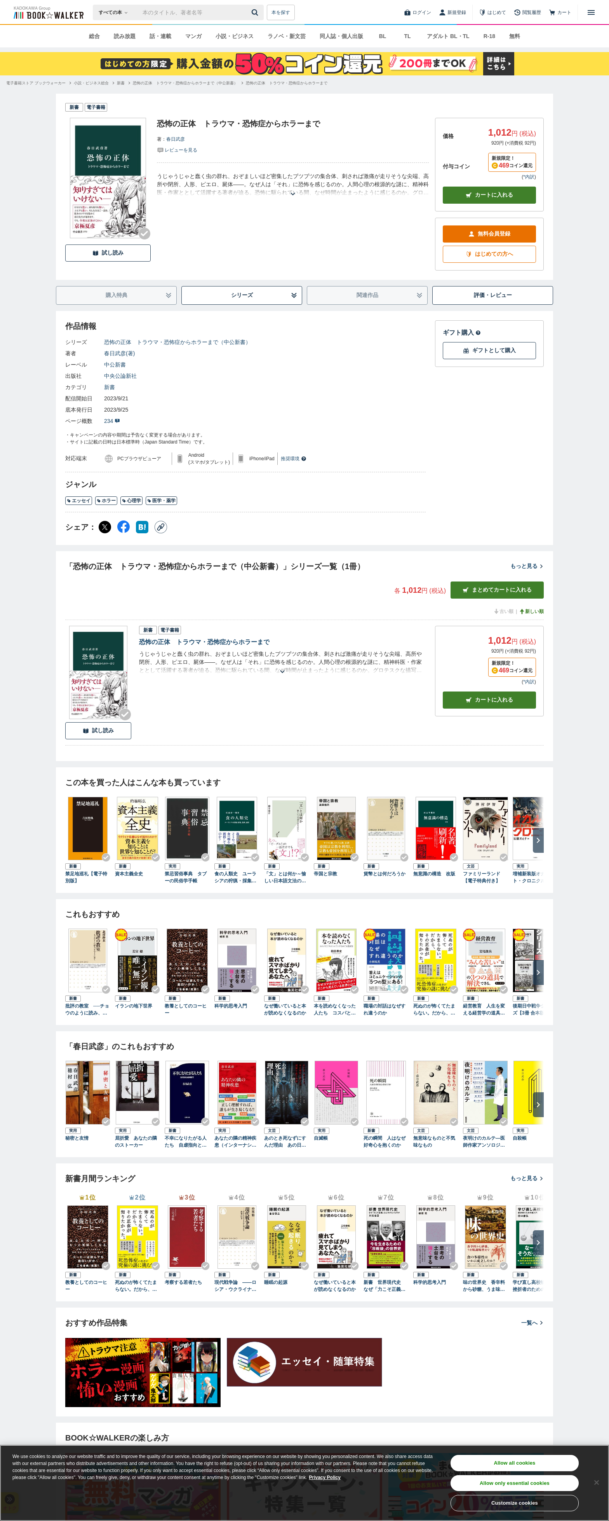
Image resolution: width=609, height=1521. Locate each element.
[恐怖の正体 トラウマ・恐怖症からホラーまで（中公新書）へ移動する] (185, 83)
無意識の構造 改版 (434, 874)
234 (112, 421)
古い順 (503, 611)
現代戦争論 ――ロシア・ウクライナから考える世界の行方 (235, 1286)
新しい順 (531, 611)
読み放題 (125, 36)
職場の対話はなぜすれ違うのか (384, 1009)
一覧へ (532, 1323)
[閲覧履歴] (527, 12)
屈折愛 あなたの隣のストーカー (136, 1141)
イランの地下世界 (133, 1006)
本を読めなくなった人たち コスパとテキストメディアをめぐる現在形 (335, 1009)
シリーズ (264, 295)
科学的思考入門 (230, 1006)
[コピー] (160, 527)
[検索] (256, 12)
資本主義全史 (129, 874)
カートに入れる (489, 195)
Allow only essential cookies (515, 1483)
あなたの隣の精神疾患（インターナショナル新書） (235, 1142)
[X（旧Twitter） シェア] (104, 527)
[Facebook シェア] (123, 527)
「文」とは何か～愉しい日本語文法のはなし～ (285, 877)
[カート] (560, 12)
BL (382, 36)
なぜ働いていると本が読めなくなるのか (285, 1009)
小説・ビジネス (235, 36)
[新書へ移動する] (121, 83)
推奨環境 (293, 458)
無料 (514, 36)
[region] (304, 1483)
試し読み (108, 253)
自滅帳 (321, 1138)
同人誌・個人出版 (341, 36)
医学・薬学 (161, 500)
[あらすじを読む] (293, 184)
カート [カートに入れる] (489, 700)
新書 (109, 387)
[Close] (596, 1482)
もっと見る (527, 566)
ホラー (106, 500)
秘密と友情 (77, 1138)
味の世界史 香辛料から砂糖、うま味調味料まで (484, 1286)
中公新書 (115, 364)
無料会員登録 (489, 234)
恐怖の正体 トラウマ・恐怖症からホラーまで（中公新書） (177, 342)
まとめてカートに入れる (497, 590)
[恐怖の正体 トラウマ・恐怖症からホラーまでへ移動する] (286, 83)
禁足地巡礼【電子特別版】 (86, 877)
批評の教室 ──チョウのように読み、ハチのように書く (87, 1009)
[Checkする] (144, 233)
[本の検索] (115, 12)
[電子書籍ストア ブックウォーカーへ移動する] (36, 83)
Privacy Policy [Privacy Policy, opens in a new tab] (325, 1477)
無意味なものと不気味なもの (434, 1141)
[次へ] (538, 840)
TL (407, 36)
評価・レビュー (493, 295)
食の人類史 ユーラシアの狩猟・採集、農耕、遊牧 (235, 877)
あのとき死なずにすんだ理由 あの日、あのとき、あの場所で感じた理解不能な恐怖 (285, 1142)
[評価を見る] (177, 150)
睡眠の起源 (275, 1282)
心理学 (131, 500)
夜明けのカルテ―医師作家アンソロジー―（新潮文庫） (484, 1142)
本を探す (280, 12)
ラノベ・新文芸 (287, 36)
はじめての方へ (489, 254)
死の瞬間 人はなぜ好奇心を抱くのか (384, 1141)
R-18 (489, 36)
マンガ (193, 36)
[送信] (256, 12)
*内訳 (528, 177)
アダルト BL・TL (448, 36)
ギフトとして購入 (489, 350)
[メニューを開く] (591, 12)
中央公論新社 (120, 376)
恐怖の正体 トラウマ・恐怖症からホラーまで (204, 642)
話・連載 (160, 36)
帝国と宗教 (325, 874)
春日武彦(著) (119, 353)
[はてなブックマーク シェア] (142, 527)
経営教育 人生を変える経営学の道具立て (484, 1009)
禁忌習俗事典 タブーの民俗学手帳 (186, 877)
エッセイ (78, 500)
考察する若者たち (183, 1282)
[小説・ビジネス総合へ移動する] (91, 83)
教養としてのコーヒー (186, 1009)
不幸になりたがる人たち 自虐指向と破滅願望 (186, 1142)
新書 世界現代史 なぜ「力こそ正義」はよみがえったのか (384, 1286)
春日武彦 (175, 139)
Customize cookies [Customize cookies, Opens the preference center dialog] (514, 1503)
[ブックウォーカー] (48, 12)
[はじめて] (492, 12)
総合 (94, 36)
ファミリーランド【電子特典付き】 (481, 877)
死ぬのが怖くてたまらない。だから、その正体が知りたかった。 (434, 1009)
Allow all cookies (514, 1463)
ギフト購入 (462, 332)
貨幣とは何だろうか (384, 874)
